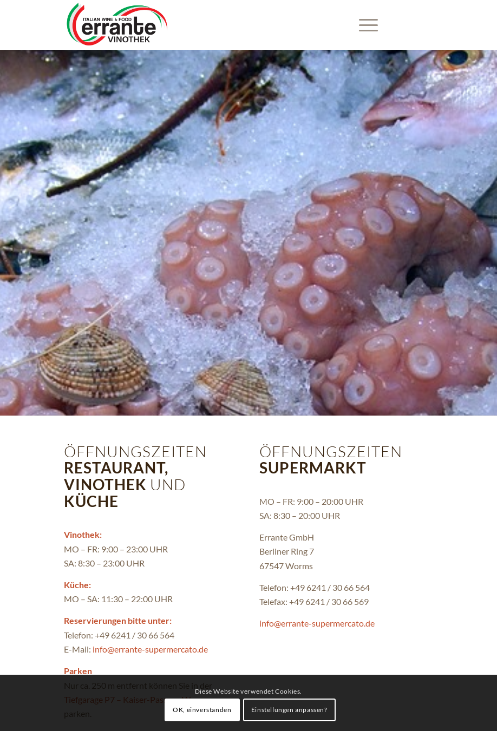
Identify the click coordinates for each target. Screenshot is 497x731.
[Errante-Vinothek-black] (117, 25)
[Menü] (363, 25)
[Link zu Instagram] (409, 25)
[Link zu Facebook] (425, 25)
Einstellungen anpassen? (289, 710)
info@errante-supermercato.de (150, 649)
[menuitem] (363, 25)
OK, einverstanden (202, 710)
